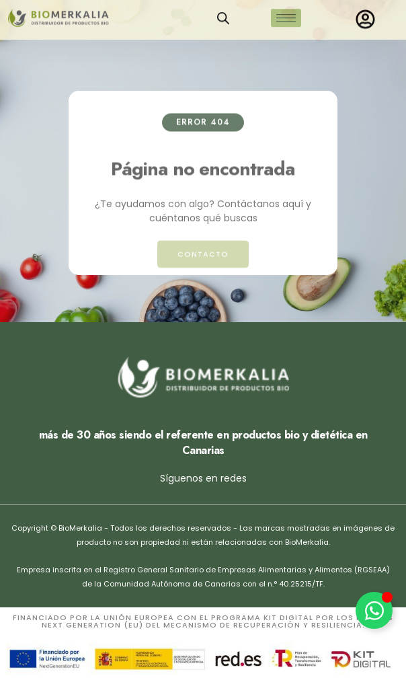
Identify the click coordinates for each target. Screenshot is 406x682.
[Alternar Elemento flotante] (374, 610)
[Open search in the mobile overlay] (223, 15)
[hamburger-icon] (286, 15)
